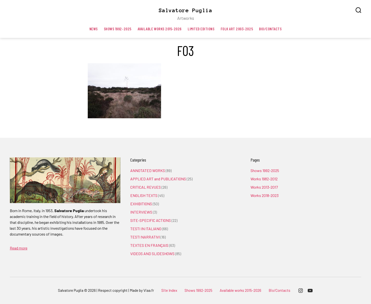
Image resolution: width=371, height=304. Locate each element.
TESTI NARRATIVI (145, 237)
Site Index (169, 290)
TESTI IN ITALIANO (145, 228)
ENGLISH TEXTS (143, 195)
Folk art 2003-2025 (237, 28)
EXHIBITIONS (141, 203)
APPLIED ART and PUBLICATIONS (158, 178)
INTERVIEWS (141, 212)
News (93, 28)
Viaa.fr (148, 290)
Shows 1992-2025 (117, 28)
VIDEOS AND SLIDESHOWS (152, 253)
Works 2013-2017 (264, 187)
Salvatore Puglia (185, 10)
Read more (18, 248)
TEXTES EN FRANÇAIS (149, 245)
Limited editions (201, 28)
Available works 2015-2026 (160, 28)
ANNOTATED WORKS (147, 170)
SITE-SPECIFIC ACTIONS (150, 220)
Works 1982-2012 (264, 178)
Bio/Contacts (270, 28)
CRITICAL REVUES (145, 187)
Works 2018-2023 (265, 195)
